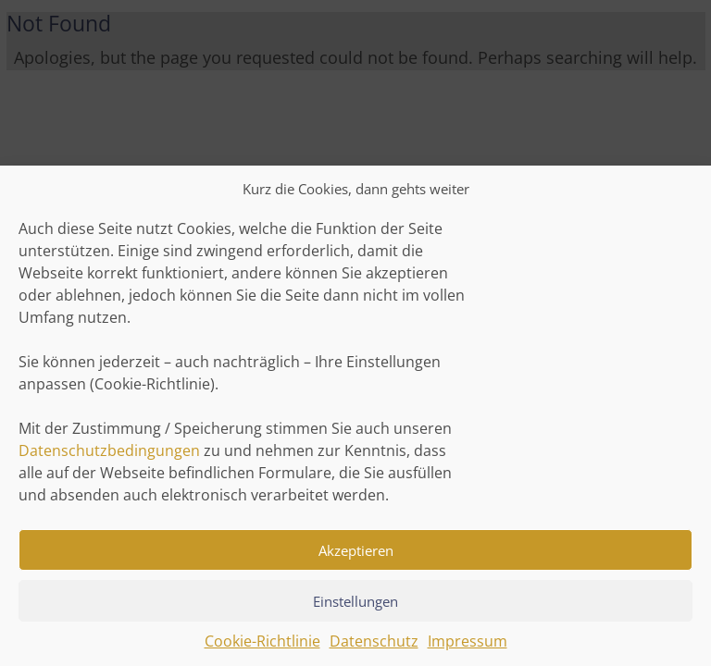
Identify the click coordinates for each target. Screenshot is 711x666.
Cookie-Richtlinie (262, 647)
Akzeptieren (355, 557)
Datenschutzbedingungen (109, 457)
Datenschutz (374, 647)
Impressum (467, 647)
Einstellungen (355, 607)
